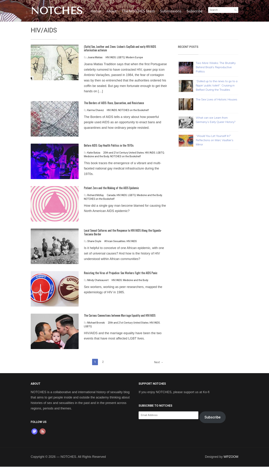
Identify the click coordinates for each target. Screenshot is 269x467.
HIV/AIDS (111, 57)
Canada (111, 195)
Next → (158, 362)
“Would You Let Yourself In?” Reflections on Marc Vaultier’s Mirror (214, 140)
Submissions (170, 11)
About (111, 11)
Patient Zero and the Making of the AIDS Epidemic (111, 188)
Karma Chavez (95, 110)
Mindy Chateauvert (98, 280)
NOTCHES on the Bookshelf (133, 110)
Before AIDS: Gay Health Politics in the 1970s (109, 145)
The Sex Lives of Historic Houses (216, 99)
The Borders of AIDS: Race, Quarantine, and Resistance (114, 103)
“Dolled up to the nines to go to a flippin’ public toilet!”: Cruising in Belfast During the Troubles (216, 85)
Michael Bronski (96, 322)
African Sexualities (114, 241)
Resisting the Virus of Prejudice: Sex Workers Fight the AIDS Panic (120, 273)
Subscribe (195, 11)
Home (95, 11)
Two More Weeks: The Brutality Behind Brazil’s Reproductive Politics (216, 67)
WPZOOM (231, 457)
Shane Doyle (94, 241)
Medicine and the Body (96, 156)
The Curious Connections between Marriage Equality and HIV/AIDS (119, 315)
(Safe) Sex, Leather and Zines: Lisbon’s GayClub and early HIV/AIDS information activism (120, 48)
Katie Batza (93, 152)
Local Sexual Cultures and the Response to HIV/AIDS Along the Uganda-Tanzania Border (123, 232)
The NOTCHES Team (138, 11)
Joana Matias (95, 57)
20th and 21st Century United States (123, 152)
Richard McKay (95, 195)
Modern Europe (134, 57)
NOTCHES (57, 11)
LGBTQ (121, 57)
